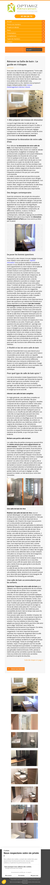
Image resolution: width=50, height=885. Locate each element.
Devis (9, 30)
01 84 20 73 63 (26, 17)
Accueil (9, 22)
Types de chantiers (13, 39)
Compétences (11, 36)
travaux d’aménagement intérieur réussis (19, 86)
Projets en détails (13, 27)
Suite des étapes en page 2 (33, 660)
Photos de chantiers (14, 24)
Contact (9, 42)
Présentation (11, 33)
